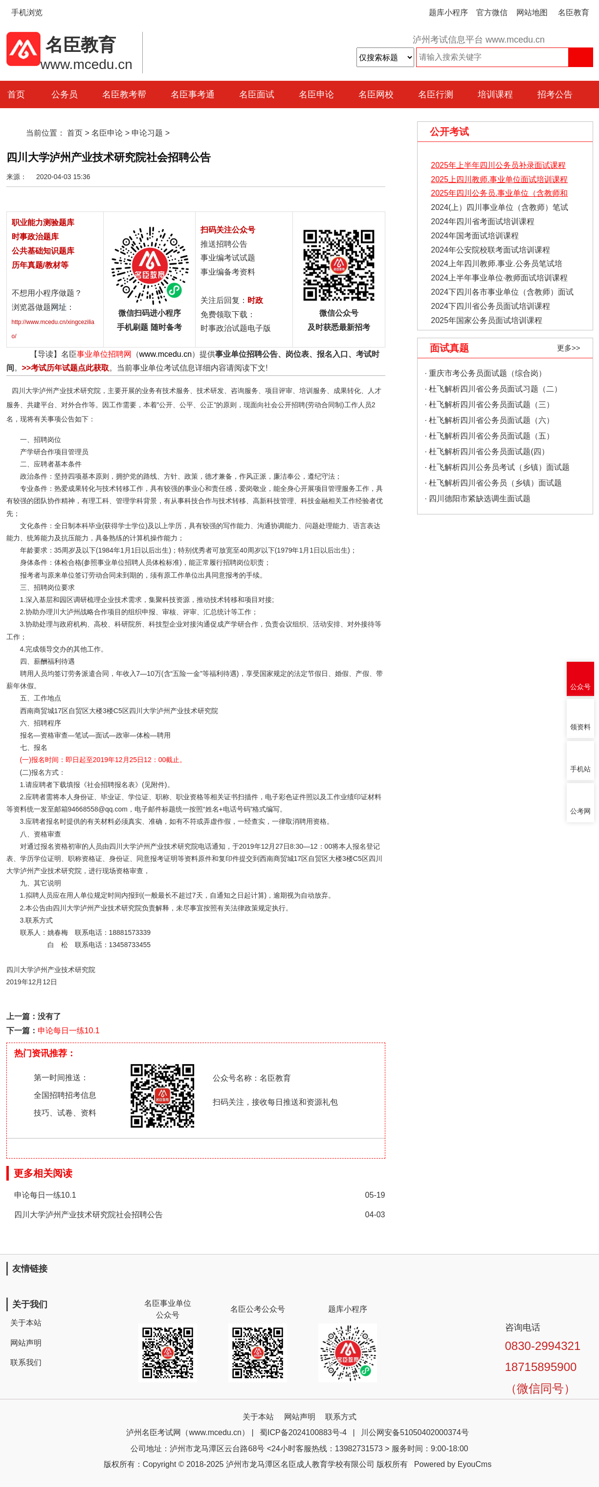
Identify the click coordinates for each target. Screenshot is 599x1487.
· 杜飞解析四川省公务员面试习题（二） (493, 389)
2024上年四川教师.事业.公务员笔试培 (496, 263)
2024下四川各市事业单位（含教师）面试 (502, 292)
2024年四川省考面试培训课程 (482, 221)
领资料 (580, 727)
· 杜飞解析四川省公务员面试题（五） (490, 436)
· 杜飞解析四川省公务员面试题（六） (490, 420)
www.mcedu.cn (165, 354)
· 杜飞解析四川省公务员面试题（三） (490, 404)
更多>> (568, 348)
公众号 (580, 687)
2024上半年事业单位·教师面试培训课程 (499, 278)
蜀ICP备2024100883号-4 (303, 1432)
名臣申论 (316, 94)
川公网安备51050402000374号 (415, 1432)
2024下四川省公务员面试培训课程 (490, 306)
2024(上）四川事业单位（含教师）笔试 (499, 207)
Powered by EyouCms (451, 1464)
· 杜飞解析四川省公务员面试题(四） (487, 451)
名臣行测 (435, 94)
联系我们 (26, 1362)
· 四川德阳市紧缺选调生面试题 (478, 498)
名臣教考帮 (124, 94)
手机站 (580, 769)
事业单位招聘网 (104, 354)
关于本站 (26, 1323)
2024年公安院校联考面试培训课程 (490, 250)
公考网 (580, 811)
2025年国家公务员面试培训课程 (486, 320)
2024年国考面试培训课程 (475, 236)
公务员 (64, 94)
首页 (75, 133)
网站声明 (26, 1343)
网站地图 (532, 12)
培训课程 (495, 94)
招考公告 (555, 94)
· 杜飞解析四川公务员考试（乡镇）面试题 (497, 467)
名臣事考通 (193, 94)
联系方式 (340, 1417)
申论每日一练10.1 (69, 1030)
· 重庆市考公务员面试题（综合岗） (486, 373)
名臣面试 (256, 94)
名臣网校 (376, 94)
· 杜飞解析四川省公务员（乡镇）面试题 (493, 483)
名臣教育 (573, 12)
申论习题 (147, 133)
